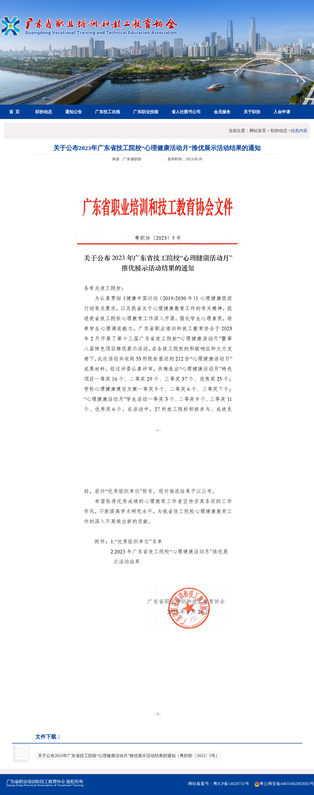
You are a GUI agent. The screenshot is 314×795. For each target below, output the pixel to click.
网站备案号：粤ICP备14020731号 (218, 783)
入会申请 (281, 112)
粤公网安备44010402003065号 (284, 784)
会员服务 (222, 112)
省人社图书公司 (186, 112)
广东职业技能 (145, 112)
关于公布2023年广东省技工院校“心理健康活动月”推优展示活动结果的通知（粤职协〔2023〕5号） (129, 755)
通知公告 (73, 112)
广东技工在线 (107, 112)
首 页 (14, 112)
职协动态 (43, 112)
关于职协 (252, 112)
